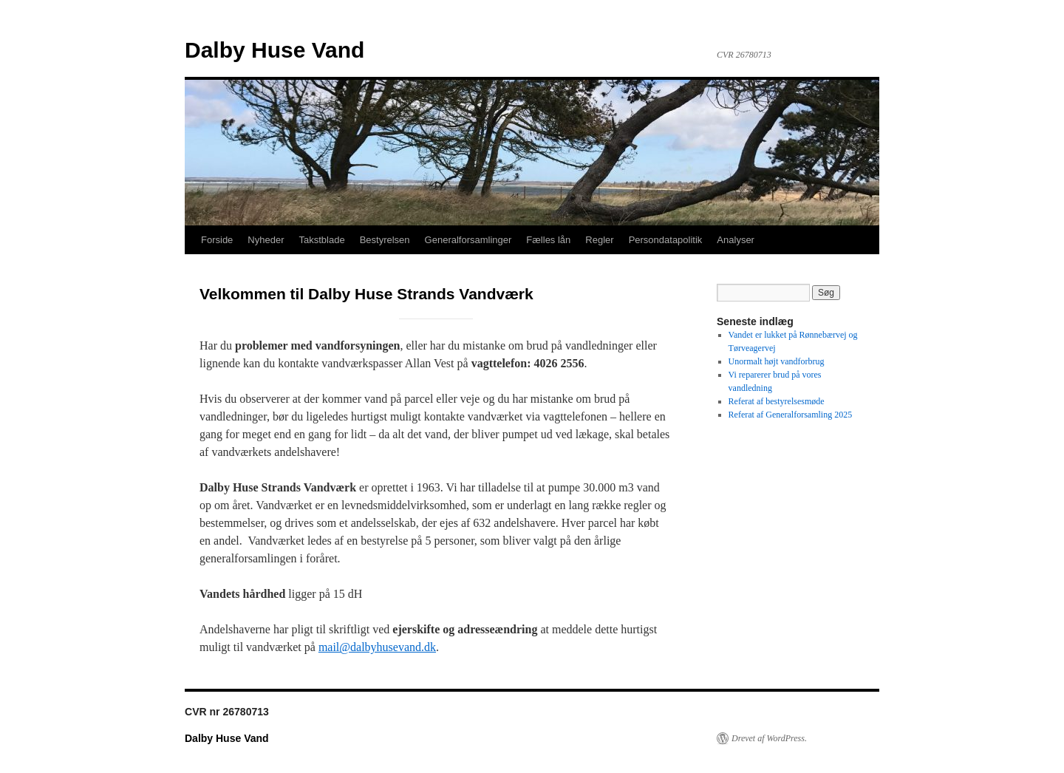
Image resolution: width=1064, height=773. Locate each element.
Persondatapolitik (666, 239)
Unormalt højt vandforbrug (777, 361)
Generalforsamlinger (468, 239)
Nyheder (266, 239)
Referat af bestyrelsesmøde (777, 401)
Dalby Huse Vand (274, 50)
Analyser (735, 239)
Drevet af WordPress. (769, 738)
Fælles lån (548, 239)
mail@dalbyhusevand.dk (377, 647)
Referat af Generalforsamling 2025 (791, 414)
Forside (217, 239)
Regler (599, 239)
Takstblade (322, 239)
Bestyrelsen (385, 239)
